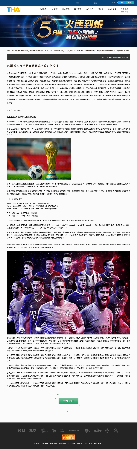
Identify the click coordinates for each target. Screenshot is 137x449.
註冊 (129, 3)
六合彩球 (89, 9)
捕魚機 (100, 9)
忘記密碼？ (114, 3)
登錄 (122, 3)
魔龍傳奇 (124, 11)
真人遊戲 (66, 9)
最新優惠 (124, 9)
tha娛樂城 (112, 9)
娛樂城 (43, 9)
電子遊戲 (77, 9)
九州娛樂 (54, 9)
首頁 (103, 57)
